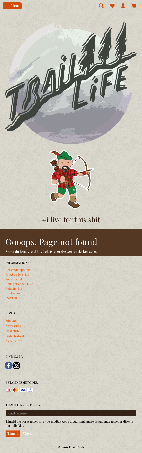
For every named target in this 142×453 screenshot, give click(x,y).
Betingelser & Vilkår (19, 284)
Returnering (14, 288)
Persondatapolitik (18, 270)
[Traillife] (71, 82)
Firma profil (14, 279)
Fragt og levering (17, 274)
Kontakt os (13, 293)
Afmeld (28, 433)
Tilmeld (12, 433)
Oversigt (11, 298)
